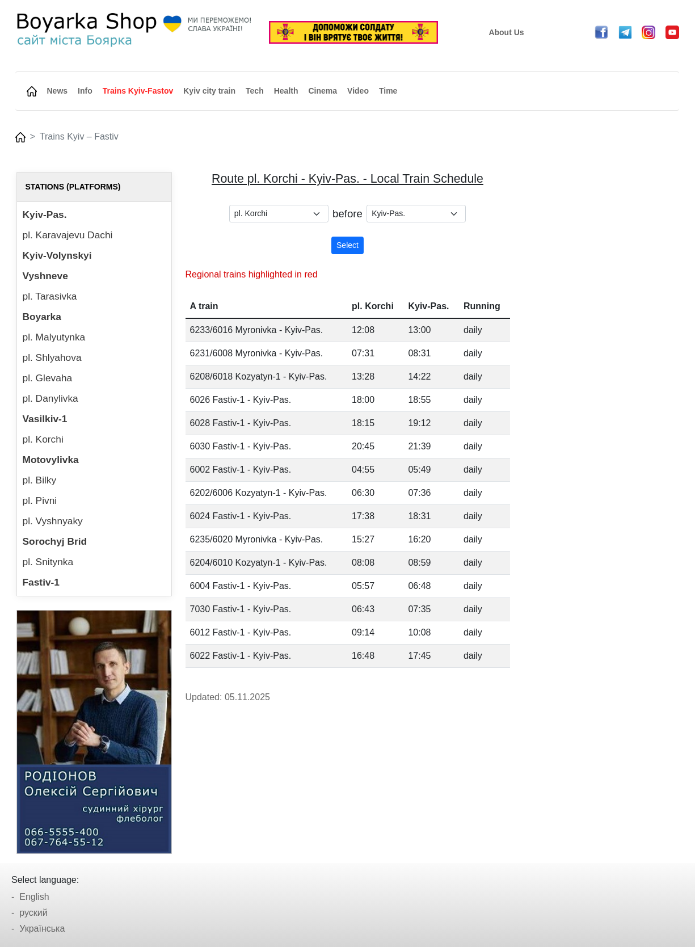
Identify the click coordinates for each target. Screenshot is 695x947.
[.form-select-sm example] (278, 213)
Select (347, 245)
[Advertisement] (601, 342)
